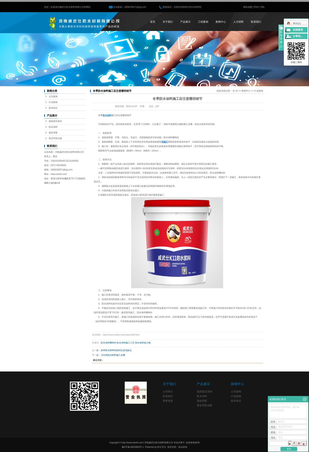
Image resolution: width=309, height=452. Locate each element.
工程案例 (203, 21)
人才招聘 (238, 21)
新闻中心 (221, 21)
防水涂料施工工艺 (125, 342)
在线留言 (298, 29)
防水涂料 (53, 127)
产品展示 (185, 21)
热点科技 (182, 447)
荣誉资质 (168, 400)
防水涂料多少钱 (143, 342)
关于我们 (168, 21)
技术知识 (53, 108)
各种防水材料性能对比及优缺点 (116, 350)
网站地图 (247, 7)
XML (262, 7)
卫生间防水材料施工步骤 (113, 355)
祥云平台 (161, 447)
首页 (152, 21)
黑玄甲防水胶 (55, 138)
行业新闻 (53, 102)
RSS (256, 7)
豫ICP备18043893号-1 (133, 447)
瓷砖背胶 (53, 132)
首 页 (235, 91)
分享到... (298, 36)
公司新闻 (53, 96)
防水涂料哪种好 (108, 342)
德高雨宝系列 (55, 121)
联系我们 (256, 21)
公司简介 (168, 391)
